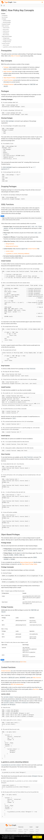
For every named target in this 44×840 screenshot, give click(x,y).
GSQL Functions (5, 25)
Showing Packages (7, 22)
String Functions (10, 243)
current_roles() (6, 45)
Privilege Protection (7, 41)
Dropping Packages (6, 24)
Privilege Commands (7, 39)
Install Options (6, 32)
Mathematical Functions (12, 246)
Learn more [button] (11, 837)
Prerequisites (4, 15)
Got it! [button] (37, 837)
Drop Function (6, 29)
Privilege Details (6, 38)
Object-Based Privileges (7, 36)
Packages (4, 18)
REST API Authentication (17, 684)
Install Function (6, 31)
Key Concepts (5, 17)
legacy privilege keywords (26, 562)
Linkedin (31, 829)
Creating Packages (7, 20)
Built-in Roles (23, 661)
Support (20, 829)
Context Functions (6, 43)
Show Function (6, 34)
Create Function (6, 27)
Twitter (31, 833)
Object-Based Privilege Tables (29, 564)
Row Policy (36, 689)
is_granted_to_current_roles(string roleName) (12, 46)
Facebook (32, 831)
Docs (14, 2)
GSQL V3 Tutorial (15, 56)
